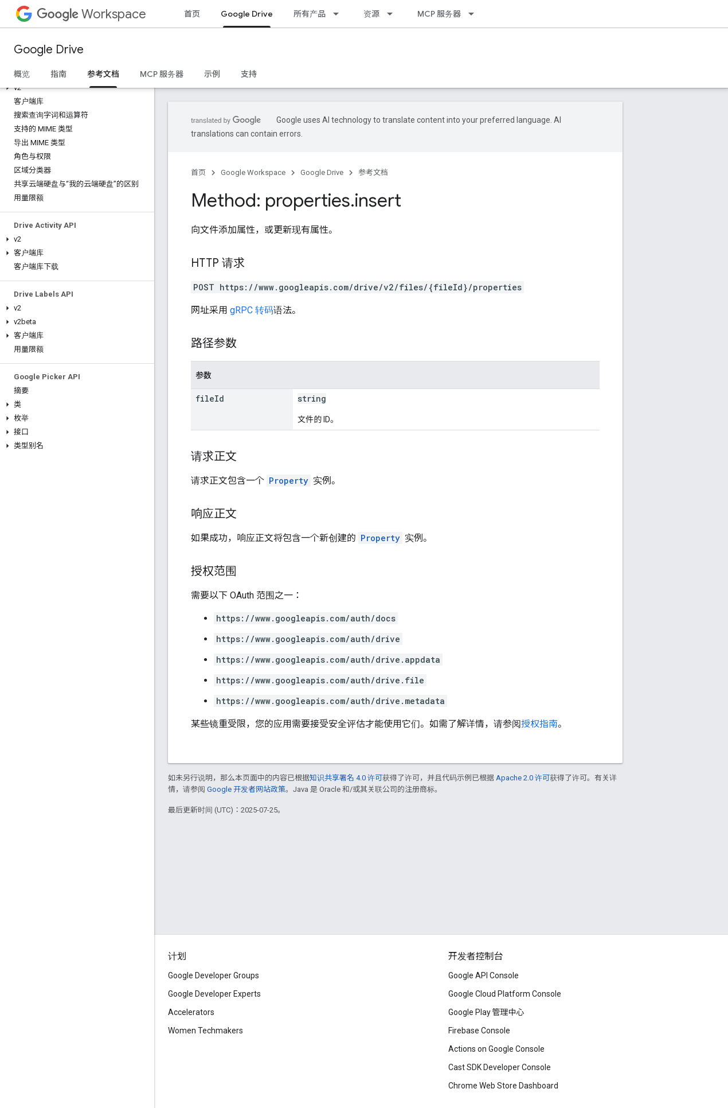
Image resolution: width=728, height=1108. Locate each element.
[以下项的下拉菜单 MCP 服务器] (474, 14)
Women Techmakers (205, 1030)
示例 (212, 74)
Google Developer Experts (214, 993)
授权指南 (539, 723)
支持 (249, 74)
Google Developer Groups (213, 975)
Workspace (91, 14)
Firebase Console (479, 1030)
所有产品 (309, 14)
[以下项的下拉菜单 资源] (393, 14)
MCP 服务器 (439, 14)
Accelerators (191, 1012)
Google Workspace (253, 172)
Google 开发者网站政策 (246, 789)
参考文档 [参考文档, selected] (103, 74)
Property (288, 480)
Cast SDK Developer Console (499, 1067)
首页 (192, 14)
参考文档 (373, 172)
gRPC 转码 (251, 310)
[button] (75, 88)
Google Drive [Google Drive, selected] (247, 14)
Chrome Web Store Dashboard (503, 1085)
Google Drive (49, 49)
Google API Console (483, 975)
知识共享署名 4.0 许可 (346, 777)
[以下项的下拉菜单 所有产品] (339, 14)
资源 (371, 14)
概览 (22, 74)
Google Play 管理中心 (486, 1012)
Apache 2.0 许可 (523, 777)
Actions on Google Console (496, 1048)
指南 (58, 74)
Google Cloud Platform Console (504, 993)
